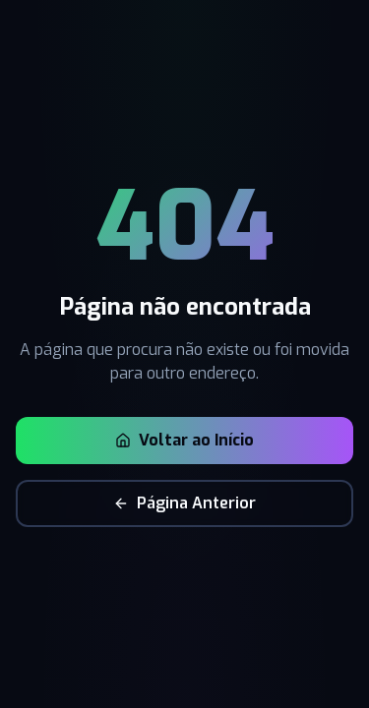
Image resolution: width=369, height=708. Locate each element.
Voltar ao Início (184, 440)
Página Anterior (184, 503)
